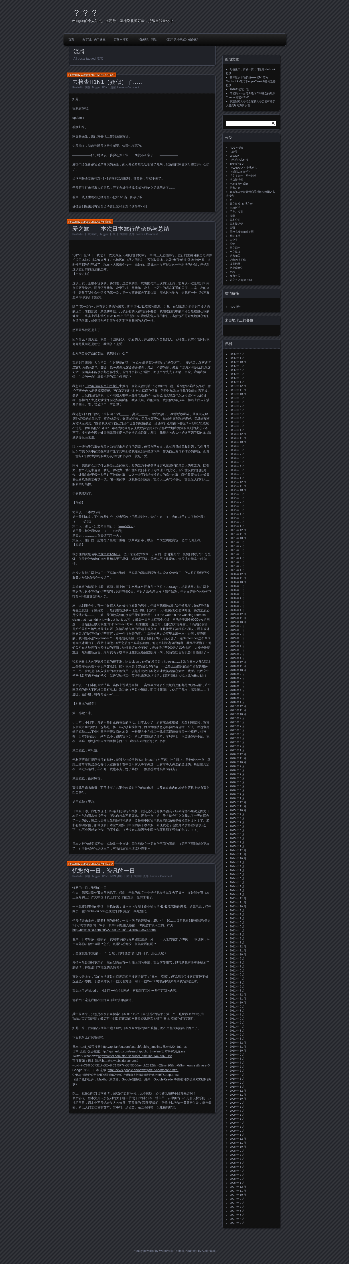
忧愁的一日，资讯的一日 (103, 871)
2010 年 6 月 (237, 1066)
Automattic (208, 1250)
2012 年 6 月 (237, 970)
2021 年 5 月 (237, 554)
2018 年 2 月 (237, 698)
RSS (113, 876)
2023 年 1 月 (237, 478)
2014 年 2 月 (237, 890)
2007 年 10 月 (238, 1194)
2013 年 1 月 (237, 942)
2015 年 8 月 (237, 818)
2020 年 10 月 (238, 582)
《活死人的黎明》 (240, 171)
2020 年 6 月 (237, 590)
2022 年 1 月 (237, 526)
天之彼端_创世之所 (241, 203)
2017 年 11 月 (238, 710)
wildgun (85, 75)
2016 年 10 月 (238, 762)
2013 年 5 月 (237, 926)
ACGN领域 (236, 147)
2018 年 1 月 (237, 702)
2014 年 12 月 (238, 850)
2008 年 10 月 (238, 1146)
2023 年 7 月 (237, 454)
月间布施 (235, 235)
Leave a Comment (128, 87)
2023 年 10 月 (238, 442)
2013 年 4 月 (237, 930)
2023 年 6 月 (237, 458)
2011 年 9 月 (237, 1006)
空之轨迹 (235, 251)
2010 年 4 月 (237, 1074)
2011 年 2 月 (237, 1034)
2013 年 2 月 (237, 938)
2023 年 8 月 (237, 450)
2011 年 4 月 (237, 1026)
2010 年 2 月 (237, 1082)
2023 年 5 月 (237, 462)
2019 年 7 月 (237, 634)
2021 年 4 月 (237, 558)
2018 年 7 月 (237, 678)
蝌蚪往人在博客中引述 (100, 362)
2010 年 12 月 (238, 1042)
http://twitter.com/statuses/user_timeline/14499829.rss (135, 1056)
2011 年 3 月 (237, 1030)
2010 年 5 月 (237, 1070)
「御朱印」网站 (146, 39)
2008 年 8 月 (237, 1154)
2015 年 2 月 (237, 842)
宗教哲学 (235, 207)
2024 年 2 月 (237, 426)
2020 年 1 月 (237, 610)
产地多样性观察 (239, 183)
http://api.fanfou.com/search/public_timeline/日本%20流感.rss (143, 1051)
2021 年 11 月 (238, 534)
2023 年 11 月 (238, 438)
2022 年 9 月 (237, 494)
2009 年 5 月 (237, 1118)
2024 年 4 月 (237, 418)
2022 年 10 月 (238, 490)
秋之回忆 (235, 247)
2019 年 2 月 (237, 654)
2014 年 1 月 (237, 894)
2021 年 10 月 (238, 538)
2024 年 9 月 (237, 398)
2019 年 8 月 (237, 630)
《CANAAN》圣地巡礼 (243, 167)
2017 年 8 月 (237, 722)
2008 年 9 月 (237, 1150)
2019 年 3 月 (237, 650)
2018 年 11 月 (238, 666)
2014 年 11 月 (238, 854)
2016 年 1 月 (237, 798)
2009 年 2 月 (237, 1130)
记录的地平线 (238, 259)
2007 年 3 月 (237, 1222)
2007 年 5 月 (237, 1214)
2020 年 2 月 (237, 606)
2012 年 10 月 (238, 954)
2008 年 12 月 (238, 1138)
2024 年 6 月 (237, 410)
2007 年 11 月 (238, 1190)
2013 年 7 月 (237, 918)
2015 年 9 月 (237, 814)
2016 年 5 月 (237, 782)
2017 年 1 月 (237, 750)
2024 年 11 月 (238, 390)
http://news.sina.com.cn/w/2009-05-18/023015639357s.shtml (114, 930)
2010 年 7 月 (237, 1062)
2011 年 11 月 (238, 998)
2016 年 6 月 (237, 778)
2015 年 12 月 (238, 802)
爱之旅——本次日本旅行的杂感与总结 (120, 229)
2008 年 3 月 (237, 1174)
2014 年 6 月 (237, 874)
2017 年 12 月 (238, 706)
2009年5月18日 (103, 863)
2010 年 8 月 (237, 1058)
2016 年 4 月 (237, 786)
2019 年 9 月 (237, 626)
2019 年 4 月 (237, 646)
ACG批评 (235, 306)
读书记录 (235, 263)
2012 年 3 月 (237, 982)
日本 (112, 234)
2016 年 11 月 (238, 758)
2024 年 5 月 (237, 414)
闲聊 (87, 87)
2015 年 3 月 (237, 838)
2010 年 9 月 (237, 1054)
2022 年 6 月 (237, 506)
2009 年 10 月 (238, 1098)
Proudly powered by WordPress (153, 1250)
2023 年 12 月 (238, 434)
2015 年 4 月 (237, 834)
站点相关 (235, 255)
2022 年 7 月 (237, 502)
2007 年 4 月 (237, 1218)
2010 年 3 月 (237, 1078)
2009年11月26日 (104, 75)
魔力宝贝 (235, 275)
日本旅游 (122, 234)
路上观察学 (236, 267)
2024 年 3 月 (237, 422)
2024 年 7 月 (237, 406)
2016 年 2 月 (237, 794)
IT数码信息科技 (239, 159)
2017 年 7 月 (237, 726)
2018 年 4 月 (237, 690)
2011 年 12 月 (238, 994)
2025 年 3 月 (237, 374)
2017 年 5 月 (237, 734)
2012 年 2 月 (237, 986)
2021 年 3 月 (237, 562)
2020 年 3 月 (237, 602)
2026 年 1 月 (237, 357)
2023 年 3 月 (237, 470)
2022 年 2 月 (237, 522)
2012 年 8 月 (237, 962)
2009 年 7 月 (237, 1110)
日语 (232, 227)
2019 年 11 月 (238, 618)
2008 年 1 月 (237, 1182)
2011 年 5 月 (237, 1022)
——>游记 (82, 521)
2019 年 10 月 (238, 622)
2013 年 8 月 (237, 914)
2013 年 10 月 (238, 906)
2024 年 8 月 (237, 402)
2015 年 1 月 (237, 846)
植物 (232, 243)
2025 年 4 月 (237, 370)
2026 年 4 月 (237, 353)
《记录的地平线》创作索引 (182, 39)
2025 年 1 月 (237, 382)
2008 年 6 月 (237, 1162)
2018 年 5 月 (237, 686)
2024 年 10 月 (238, 394)
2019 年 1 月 (237, 658)
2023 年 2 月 (237, 474)
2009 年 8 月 (237, 1106)
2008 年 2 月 (237, 1178)
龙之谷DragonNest (241, 279)
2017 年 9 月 (237, 718)
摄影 (232, 215)
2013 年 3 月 (237, 934)
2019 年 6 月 (237, 638)
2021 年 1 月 (237, 570)
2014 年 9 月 (237, 862)
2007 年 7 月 (237, 1206)
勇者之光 (235, 187)
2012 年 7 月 (237, 966)
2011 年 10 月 (238, 1002)
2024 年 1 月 (237, 430)
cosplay (234, 155)
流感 (113, 87)
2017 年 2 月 (237, 746)
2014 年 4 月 (237, 882)
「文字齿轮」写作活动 (243, 175)
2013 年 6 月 (237, 922)
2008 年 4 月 (237, 1170)
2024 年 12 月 (238, 386)
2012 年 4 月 (237, 978)
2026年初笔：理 (239, 89)
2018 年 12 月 (238, 662)
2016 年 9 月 (237, 766)
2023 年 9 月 (237, 446)
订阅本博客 (121, 39)
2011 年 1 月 (237, 1038)
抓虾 (120, 876)
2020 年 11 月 (238, 578)
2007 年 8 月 (237, 1202)
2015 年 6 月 (237, 826)
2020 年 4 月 (237, 598)
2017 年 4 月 (237, 738)
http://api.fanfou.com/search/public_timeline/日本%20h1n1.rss (144, 1046)
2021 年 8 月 (237, 542)
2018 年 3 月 (237, 694)
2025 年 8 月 (237, 365)
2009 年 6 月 (237, 1114)
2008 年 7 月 (237, 1158)
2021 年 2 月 (237, 566)
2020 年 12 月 (238, 574)
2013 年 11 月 (238, 902)
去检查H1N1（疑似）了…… (108, 82)
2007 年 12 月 (238, 1186)
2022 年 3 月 (237, 518)
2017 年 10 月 (238, 714)
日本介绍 (235, 219)
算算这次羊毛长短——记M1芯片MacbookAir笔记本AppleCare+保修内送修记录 (251, 81)
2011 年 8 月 (237, 1010)
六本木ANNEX (110, 554)
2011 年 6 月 (237, 1018)
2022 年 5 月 (237, 510)
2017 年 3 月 (237, 742)
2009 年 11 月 (238, 1094)
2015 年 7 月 (237, 822)
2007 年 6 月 (237, 1210)
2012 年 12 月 (238, 946)
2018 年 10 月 (238, 670)
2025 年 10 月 (238, 361)
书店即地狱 (236, 179)
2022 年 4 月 (237, 514)
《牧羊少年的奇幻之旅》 (102, 386)
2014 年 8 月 (237, 866)
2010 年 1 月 (237, 1086)
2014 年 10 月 (238, 858)
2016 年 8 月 (237, 770)
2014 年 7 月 (237, 870)
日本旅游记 (91, 234)
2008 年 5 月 (237, 1166)
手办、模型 (236, 211)
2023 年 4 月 (237, 466)
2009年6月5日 (102, 221)
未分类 (234, 239)
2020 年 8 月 (237, 586)
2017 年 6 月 (237, 730)
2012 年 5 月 (237, 974)
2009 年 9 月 (237, 1102)
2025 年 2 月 (237, 378)
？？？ (85, 13)
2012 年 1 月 (237, 990)
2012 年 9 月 (237, 958)
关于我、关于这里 (94, 39)
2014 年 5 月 (237, 878)
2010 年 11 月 (238, 1046)
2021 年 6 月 (237, 550)
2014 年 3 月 (237, 886)
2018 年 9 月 (237, 674)
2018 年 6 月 (237, 682)
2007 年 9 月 (237, 1198)
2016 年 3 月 (237, 790)
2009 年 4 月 (237, 1122)
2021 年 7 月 (237, 546)
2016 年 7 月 (237, 774)
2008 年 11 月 (238, 1142)
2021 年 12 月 (238, 530)
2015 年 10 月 (238, 810)
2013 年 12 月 (238, 898)
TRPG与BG (237, 163)
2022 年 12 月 (238, 482)
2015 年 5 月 (237, 830)
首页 (71, 39)
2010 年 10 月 (238, 1050)
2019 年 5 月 (237, 642)
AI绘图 (233, 151)
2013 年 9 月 (237, 910)
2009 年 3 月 (237, 1126)
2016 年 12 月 (238, 754)
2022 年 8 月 (237, 498)
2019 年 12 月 (238, 614)
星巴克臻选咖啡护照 (242, 231)
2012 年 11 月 (238, 950)
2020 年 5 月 (237, 594)
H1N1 (105, 87)
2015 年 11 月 (238, 806)
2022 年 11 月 (238, 486)
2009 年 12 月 (238, 1090)
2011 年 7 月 (237, 1014)
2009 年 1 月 (237, 1134)
